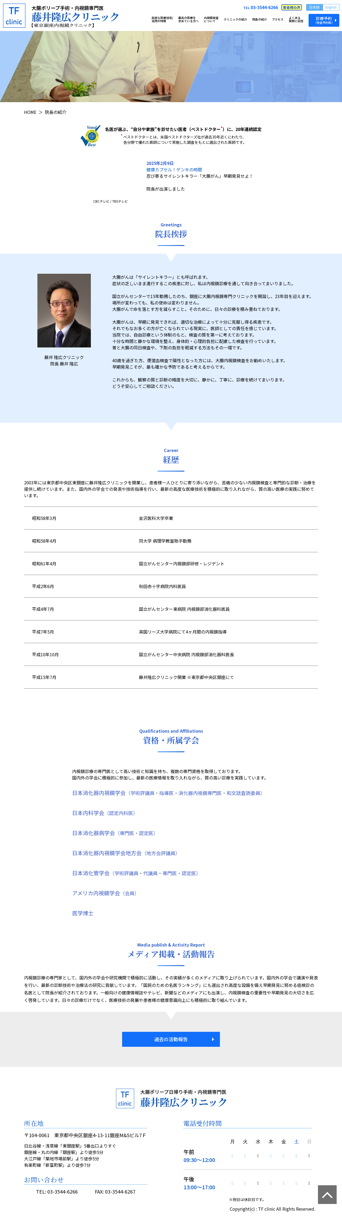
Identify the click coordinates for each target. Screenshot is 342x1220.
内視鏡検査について (211, 19)
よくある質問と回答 (296, 19)
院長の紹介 (259, 19)
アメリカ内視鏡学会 (105, 893)
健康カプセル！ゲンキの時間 (174, 169)
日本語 (314, 7)
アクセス (277, 19)
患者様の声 (291, 7)
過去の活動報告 (171, 1039)
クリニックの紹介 (235, 19)
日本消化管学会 (136, 873)
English (331, 7)
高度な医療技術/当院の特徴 (162, 19)
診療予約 (324, 20)
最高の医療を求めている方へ (188, 19)
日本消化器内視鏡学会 (168, 793)
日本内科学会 (105, 813)
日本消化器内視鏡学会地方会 (126, 853)
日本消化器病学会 (115, 833)
